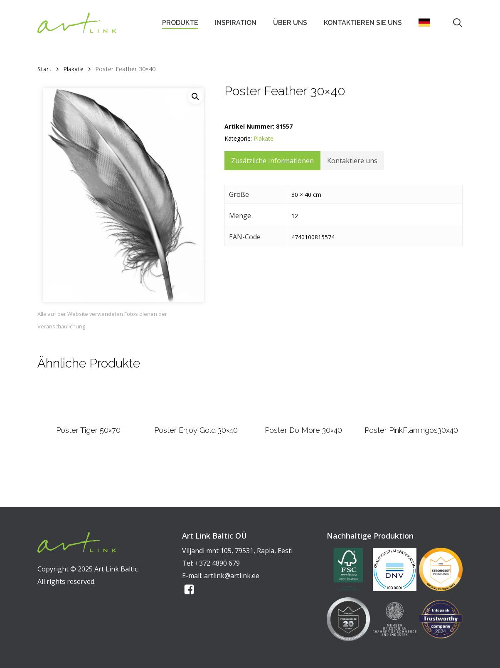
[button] (195, 96)
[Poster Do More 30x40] (303, 421)
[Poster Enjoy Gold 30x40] (196, 421)
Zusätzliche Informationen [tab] (272, 160)
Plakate (73, 69)
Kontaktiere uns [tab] (352, 160)
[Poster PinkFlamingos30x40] (411, 421)
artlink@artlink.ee (231, 575)
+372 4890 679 (217, 563)
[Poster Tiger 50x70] (88, 421)
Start (44, 69)
